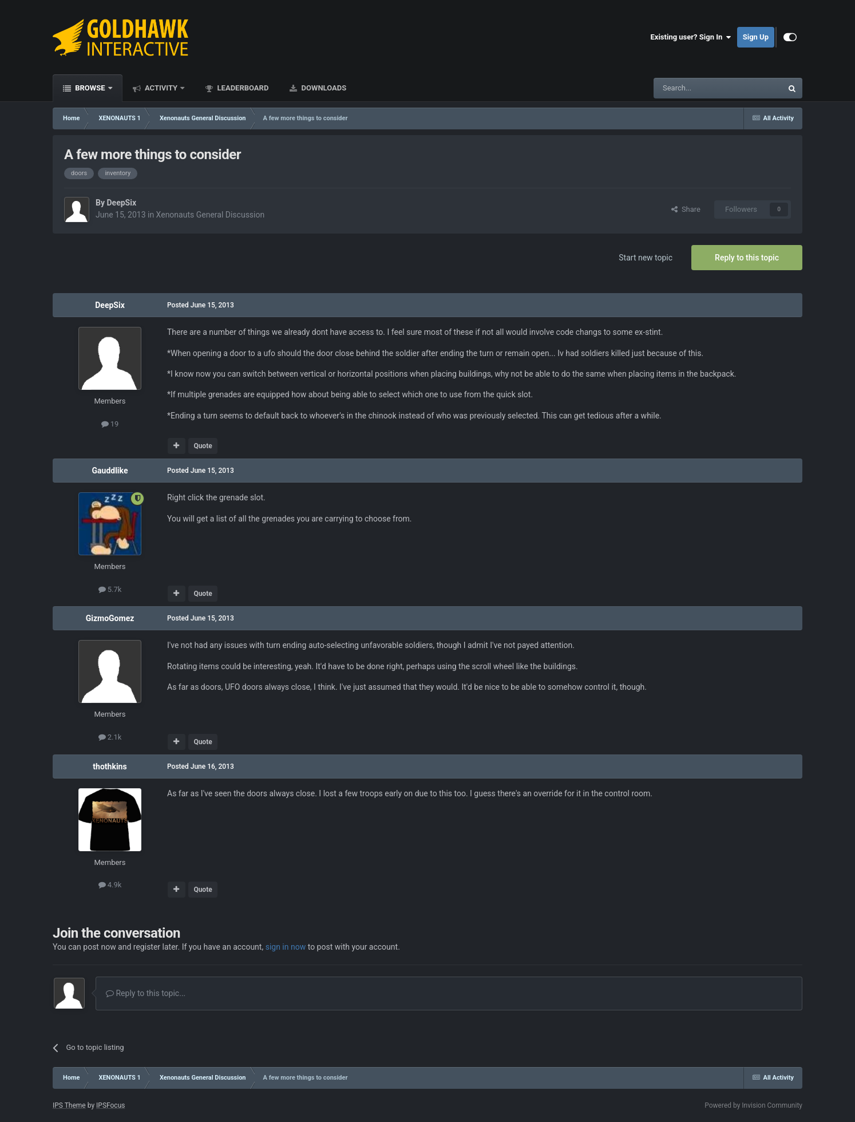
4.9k (110, 884)
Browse (90, 88)
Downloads (322, 88)
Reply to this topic (747, 257)
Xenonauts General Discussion (210, 214)
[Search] (691, 88)
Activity (161, 88)
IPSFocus (110, 1105)
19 (110, 424)
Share (685, 209)
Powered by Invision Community (753, 1105)
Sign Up (756, 37)
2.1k (110, 737)
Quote (202, 446)
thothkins (109, 766)
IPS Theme (69, 1105)
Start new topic (645, 257)
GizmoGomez (110, 618)
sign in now (286, 946)
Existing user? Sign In (691, 37)
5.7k (110, 589)
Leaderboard (241, 88)
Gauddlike (110, 470)
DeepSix (121, 202)
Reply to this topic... (145, 993)
